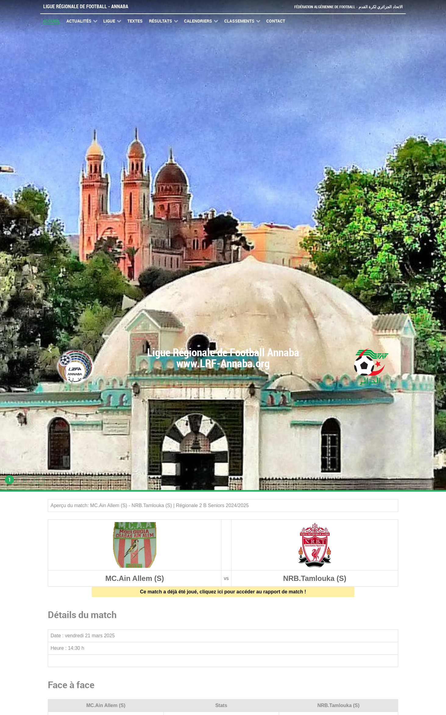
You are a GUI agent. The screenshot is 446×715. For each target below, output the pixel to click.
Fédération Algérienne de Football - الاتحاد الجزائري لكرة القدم (348, 7)
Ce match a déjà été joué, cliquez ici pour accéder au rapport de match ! (223, 591)
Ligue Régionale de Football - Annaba (85, 6)
